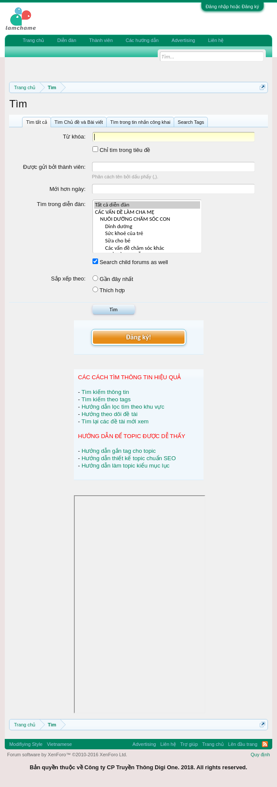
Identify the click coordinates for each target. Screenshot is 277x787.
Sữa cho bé (147, 241)
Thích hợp (108, 290)
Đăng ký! (138, 337)
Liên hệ (215, 40)
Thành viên (100, 40)
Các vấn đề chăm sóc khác (147, 248)
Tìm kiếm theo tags (106, 399)
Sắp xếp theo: (68, 278)
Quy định (260, 754)
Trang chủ (33, 40)
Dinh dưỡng (147, 226)
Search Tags (191, 122)
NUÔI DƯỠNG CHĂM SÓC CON (147, 219)
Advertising (183, 40)
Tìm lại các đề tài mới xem (115, 421)
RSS (265, 744)
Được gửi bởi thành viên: (54, 167)
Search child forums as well (130, 262)
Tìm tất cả (36, 122)
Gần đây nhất (112, 279)
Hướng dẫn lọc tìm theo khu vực (123, 406)
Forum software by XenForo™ (67, 754)
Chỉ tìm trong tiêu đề (121, 150)
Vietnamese (59, 744)
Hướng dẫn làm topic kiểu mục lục (126, 465)
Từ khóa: (74, 136)
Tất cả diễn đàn (147, 205)
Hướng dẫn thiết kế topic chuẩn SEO (129, 458)
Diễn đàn (66, 40)
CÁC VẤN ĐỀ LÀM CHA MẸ (147, 212)
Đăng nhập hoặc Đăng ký (232, 6)
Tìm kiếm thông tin (105, 392)
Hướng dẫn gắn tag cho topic (119, 451)
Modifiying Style (25, 744)
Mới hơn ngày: (68, 189)
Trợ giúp (189, 744)
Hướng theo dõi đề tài (109, 414)
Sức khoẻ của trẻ (147, 233)
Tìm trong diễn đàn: (61, 204)
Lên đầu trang (243, 744)
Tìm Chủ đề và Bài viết (78, 122)
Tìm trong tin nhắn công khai (140, 122)
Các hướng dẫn (142, 40)
